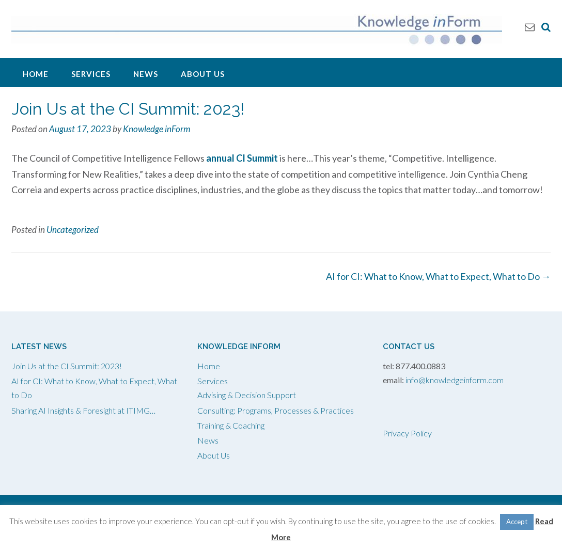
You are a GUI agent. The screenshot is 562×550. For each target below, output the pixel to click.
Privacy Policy (407, 433)
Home (36, 73)
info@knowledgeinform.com (454, 380)
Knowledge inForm (156, 128)
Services (91, 73)
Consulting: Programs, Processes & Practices (275, 410)
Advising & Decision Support (246, 395)
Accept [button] (516, 521)
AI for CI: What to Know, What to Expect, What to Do (438, 276)
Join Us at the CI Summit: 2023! (66, 366)
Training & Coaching (230, 425)
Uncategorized (72, 229)
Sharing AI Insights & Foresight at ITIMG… (83, 410)
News (145, 73)
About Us (203, 73)
